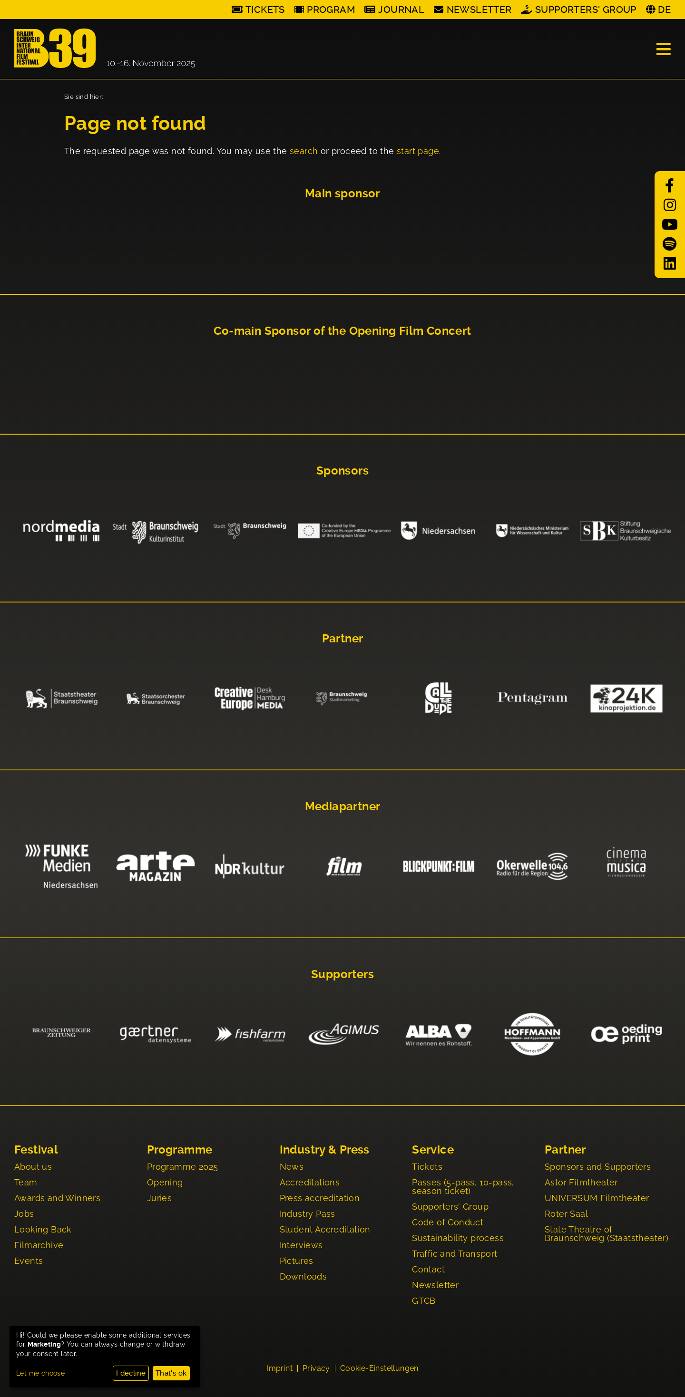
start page (418, 151)
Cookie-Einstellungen (379, 1369)
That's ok (171, 1373)
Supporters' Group (585, 9)
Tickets (265, 9)
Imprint (279, 1369)
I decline (131, 1373)
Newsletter (479, 9)
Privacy (316, 1369)
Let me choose (40, 1373)
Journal (401, 9)
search (304, 151)
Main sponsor (342, 193)
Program (331, 9)
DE (664, 9)
